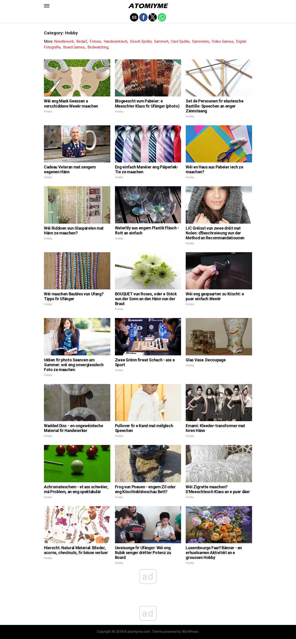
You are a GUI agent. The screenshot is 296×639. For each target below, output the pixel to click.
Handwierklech (115, 41)
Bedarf (81, 41)
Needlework (64, 41)
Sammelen (200, 41)
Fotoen (95, 41)
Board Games (74, 47)
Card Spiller (180, 41)
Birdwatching (97, 47)
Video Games (222, 41)
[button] (46, 5)
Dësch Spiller (140, 41)
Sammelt (161, 41)
